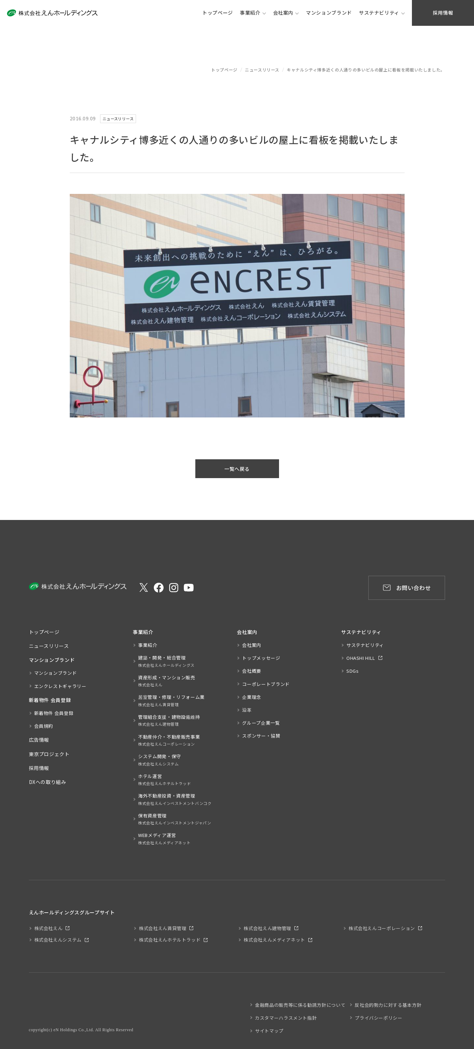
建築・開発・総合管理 (166, 661)
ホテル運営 (164, 780)
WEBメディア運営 (164, 839)
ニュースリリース (262, 70)
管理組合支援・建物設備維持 (169, 721)
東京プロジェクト (49, 753)
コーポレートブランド (265, 684)
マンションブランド (55, 673)
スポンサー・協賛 (261, 735)
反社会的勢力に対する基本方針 (388, 1005)
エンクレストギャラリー (60, 686)
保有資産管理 (174, 819)
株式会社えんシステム (58, 939)
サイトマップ (269, 1030)
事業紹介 (250, 12)
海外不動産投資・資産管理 (175, 799)
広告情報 (39, 739)
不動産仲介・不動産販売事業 (169, 740)
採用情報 (39, 767)
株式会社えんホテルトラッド (170, 939)
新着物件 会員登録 (54, 713)
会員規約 (43, 726)
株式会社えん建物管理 (267, 928)
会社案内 (283, 12)
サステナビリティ (379, 12)
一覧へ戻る (237, 468)
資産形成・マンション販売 (166, 681)
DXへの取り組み (47, 781)
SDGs (352, 670)
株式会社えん (48, 928)
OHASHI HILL (360, 658)
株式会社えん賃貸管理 (162, 928)
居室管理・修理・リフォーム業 (171, 701)
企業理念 (251, 697)
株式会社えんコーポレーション (381, 928)
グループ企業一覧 (261, 722)
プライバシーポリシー (378, 1017)
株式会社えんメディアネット (274, 939)
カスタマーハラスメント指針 (286, 1017)
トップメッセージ (261, 658)
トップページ (224, 70)
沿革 (246, 710)
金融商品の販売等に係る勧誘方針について (300, 1005)
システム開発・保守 (159, 760)
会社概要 (251, 670)
